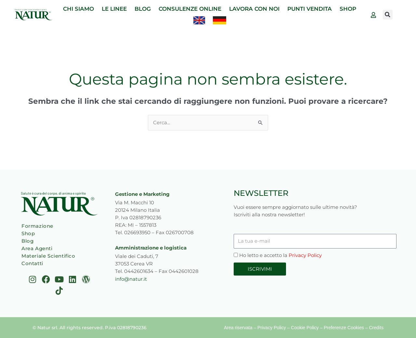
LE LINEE (114, 9)
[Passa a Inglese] (199, 20)
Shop (28, 233)
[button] (388, 15)
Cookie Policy (305, 327)
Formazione (37, 226)
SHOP (348, 9)
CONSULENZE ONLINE (190, 9)
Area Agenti (37, 248)
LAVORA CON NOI (254, 9)
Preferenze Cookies (344, 327)
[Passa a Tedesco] (219, 20)
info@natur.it (131, 279)
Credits (376, 327)
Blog (27, 241)
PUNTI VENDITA (309, 9)
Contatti (32, 263)
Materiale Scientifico (48, 256)
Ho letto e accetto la (280, 255)
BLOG (143, 9)
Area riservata (239, 327)
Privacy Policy (305, 255)
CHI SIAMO (78, 9)
